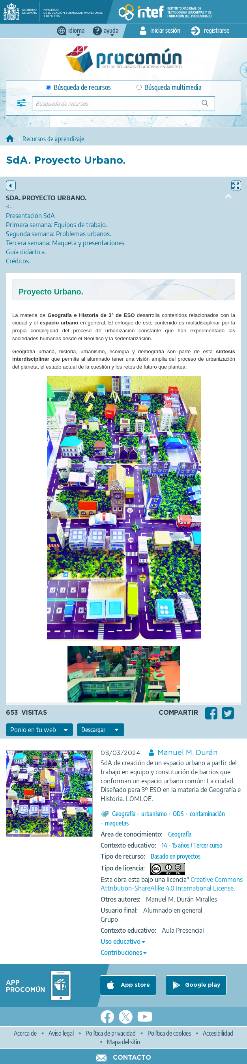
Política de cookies (169, 1033)
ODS (178, 814)
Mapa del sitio (123, 1042)
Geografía (123, 814)
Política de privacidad (111, 1033)
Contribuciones (121, 952)
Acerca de (25, 1033)
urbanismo (154, 814)
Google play (202, 985)
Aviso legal (61, 1033)
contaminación (207, 814)
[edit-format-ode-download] (100, 729)
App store (134, 985)
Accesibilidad (218, 1033)
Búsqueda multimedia (169, 87)
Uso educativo (120, 941)
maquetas (117, 823)
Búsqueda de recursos (78, 87)
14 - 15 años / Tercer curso (192, 845)
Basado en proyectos (175, 856)
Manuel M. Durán (187, 753)
